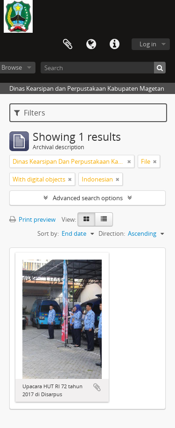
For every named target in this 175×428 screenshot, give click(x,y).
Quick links (114, 44)
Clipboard (67, 44)
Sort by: (48, 233)
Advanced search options (88, 198)
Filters (29, 113)
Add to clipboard (97, 387)
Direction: (111, 233)
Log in (148, 44)
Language (91, 44)
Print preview (32, 219)
